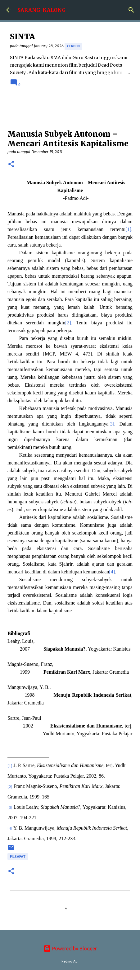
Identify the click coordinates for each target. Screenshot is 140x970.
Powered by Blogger (70, 948)
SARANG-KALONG (41, 10)
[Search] (131, 9)
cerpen (73, 46)
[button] (11, 164)
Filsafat (18, 857)
